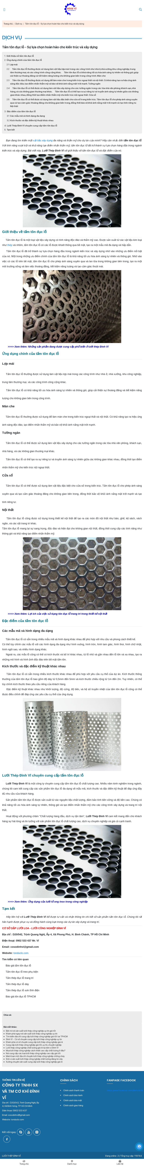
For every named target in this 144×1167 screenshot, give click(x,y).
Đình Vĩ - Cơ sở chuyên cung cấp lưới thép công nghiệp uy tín (34, 1039)
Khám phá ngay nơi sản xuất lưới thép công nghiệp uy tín (31, 1033)
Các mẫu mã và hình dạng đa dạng (27, 116)
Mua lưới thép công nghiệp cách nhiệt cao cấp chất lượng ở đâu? (35, 1050)
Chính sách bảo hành (73, 1095)
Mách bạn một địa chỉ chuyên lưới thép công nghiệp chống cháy (35, 1056)
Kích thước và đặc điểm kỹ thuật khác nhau (31, 120)
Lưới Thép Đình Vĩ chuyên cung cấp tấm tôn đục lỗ (32, 125)
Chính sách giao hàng (73, 1105)
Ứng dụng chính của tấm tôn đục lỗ (24, 60)
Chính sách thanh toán (73, 1090)
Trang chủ (24, 1162)
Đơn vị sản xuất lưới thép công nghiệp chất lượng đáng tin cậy (34, 1059)
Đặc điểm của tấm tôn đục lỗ (21, 111)
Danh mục (72, 1162)
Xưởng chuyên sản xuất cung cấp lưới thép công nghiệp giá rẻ (34, 1062)
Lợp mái (14, 64)
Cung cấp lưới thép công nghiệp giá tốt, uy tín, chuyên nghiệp (34, 1045)
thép (9, 245)
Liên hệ (120, 1162)
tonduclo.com (20, 953)
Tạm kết (11, 130)
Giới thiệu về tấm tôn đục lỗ (20, 56)
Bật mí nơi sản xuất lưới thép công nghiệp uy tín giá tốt (31, 1031)
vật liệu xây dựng (43, 140)
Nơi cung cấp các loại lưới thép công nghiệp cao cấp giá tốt (33, 1053)
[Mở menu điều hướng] (4, 9)
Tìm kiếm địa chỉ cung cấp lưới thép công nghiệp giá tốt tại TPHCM (37, 1036)
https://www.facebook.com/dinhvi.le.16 (125, 1090)
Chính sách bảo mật (72, 1100)
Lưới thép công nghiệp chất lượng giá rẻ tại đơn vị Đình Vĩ (32, 1048)
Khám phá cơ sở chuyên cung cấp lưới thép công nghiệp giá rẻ (34, 1042)
